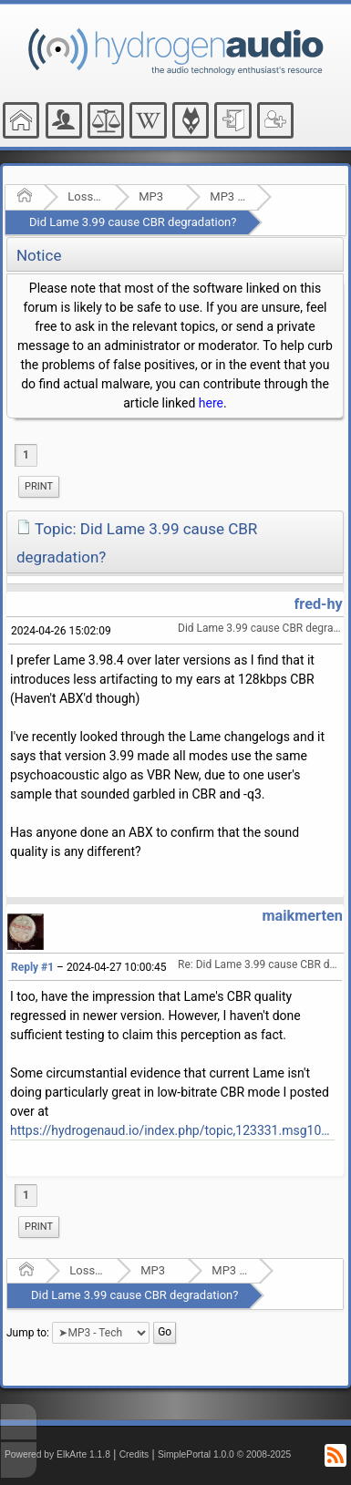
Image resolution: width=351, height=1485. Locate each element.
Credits (134, 1454)
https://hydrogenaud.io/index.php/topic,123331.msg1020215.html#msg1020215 (172, 1130)
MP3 (151, 196)
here (211, 403)
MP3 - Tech (227, 196)
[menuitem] (38, 487)
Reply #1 (32, 967)
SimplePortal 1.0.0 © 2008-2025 (224, 1454)
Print (39, 486)
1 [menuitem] (26, 455)
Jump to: (27, 1331)
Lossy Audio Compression (85, 196)
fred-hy (318, 604)
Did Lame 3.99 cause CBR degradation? (132, 222)
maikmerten (302, 915)
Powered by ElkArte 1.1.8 (57, 1454)
